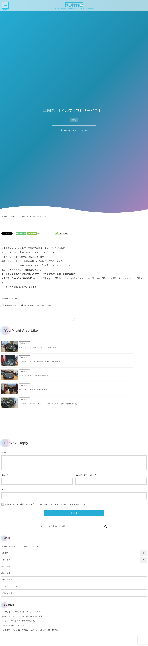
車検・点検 (5, 532)
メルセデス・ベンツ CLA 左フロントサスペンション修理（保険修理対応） (30, 602)
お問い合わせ (6, 565)
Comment (5, 424)
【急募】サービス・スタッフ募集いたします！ (19, 518)
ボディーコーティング (10, 558)
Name (4, 447)
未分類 (74, 120)
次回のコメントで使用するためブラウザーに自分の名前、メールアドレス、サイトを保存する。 (46, 476)
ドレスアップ (6, 552)
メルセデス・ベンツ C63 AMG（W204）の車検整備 (112, 349)
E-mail (78, 447)
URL (3, 461)
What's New (24, 344)
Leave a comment (46, 305)
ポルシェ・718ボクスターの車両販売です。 (36, 363)
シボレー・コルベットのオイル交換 (106, 363)
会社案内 (4, 525)
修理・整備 (5, 538)
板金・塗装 (5, 545)
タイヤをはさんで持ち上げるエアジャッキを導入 (38, 349)
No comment (28, 305)
